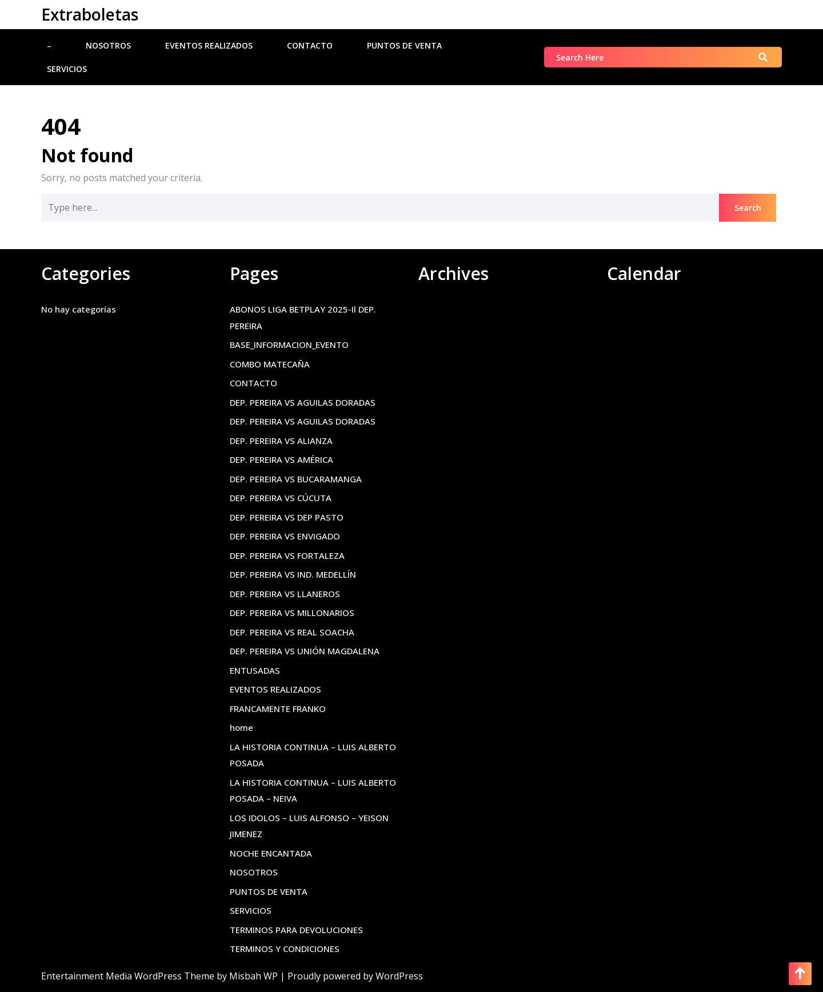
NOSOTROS (108, 45)
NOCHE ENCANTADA (271, 853)
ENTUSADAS (255, 670)
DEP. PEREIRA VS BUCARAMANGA (296, 479)
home (241, 727)
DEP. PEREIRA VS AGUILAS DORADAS (302, 402)
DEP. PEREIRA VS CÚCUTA (280, 497)
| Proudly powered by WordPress (351, 976)
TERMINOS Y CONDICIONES (284, 948)
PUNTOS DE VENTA (404, 45)
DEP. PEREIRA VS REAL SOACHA (292, 632)
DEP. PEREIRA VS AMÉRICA (281, 459)
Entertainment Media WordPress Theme (129, 976)
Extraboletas (89, 14)
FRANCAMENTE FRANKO (278, 708)
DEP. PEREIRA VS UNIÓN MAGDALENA (304, 651)
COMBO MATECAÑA (270, 364)
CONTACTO (310, 45)
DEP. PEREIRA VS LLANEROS (285, 593)
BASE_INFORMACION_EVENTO (289, 344)
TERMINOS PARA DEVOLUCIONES (296, 929)
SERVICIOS (67, 68)
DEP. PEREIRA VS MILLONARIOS (292, 612)
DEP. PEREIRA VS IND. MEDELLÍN (293, 574)
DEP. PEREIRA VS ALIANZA (281, 440)
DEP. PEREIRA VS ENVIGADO (285, 536)
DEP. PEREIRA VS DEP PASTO (286, 517)
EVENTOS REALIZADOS (209, 45)
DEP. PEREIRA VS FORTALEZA (287, 555)
